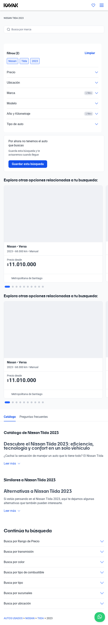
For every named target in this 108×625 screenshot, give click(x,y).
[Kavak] (9, 5)
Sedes (7, 510)
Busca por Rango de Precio (54, 392)
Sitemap (8, 603)
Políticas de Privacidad (17, 589)
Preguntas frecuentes (34, 267)
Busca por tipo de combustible (54, 423)
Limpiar (90, 53)
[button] (12, 61)
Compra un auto (13, 503)
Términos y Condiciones (17, 596)
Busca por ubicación (54, 454)
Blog (6, 525)
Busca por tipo (54, 433)
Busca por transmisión (54, 402)
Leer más (12, 314)
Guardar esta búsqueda (28, 164)
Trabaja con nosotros (16, 532)
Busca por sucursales (54, 443)
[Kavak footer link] (14, 491)
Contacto (9, 539)
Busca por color (54, 412)
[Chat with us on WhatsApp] (99, 617)
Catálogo (10, 267)
